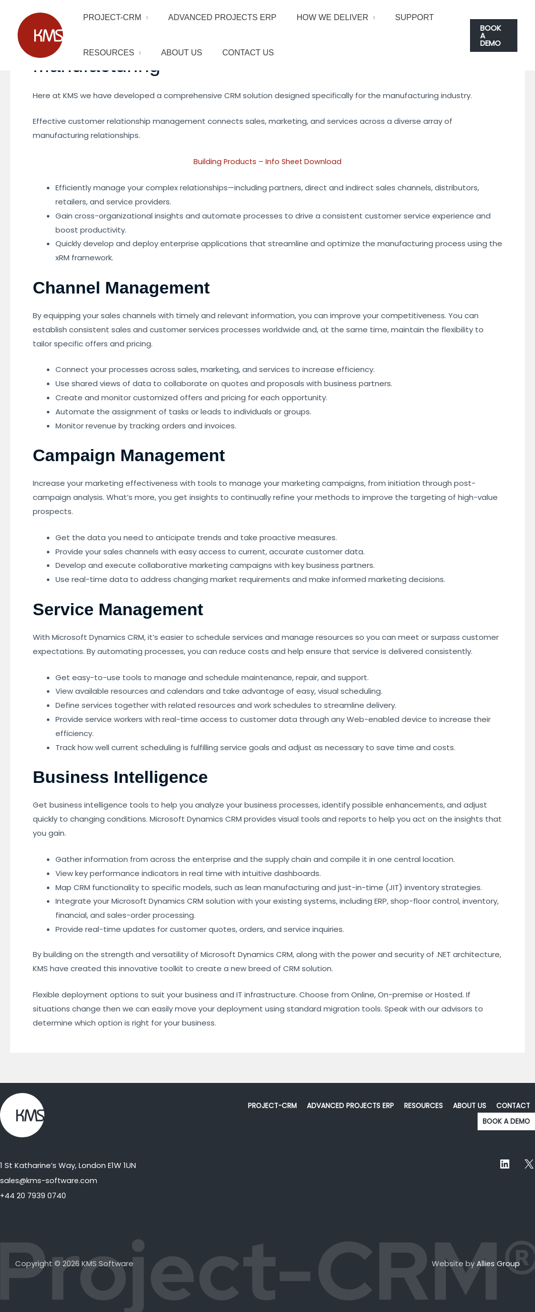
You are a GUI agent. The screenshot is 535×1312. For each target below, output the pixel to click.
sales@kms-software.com (49, 1180)
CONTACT (512, 1106)
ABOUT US (175, 52)
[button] (492, 35)
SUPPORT (400, 17)
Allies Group (498, 1263)
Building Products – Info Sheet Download (267, 161)
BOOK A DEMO (505, 1122)
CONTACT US (238, 52)
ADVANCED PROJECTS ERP (216, 17)
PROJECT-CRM (110, 17)
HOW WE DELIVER (322, 17)
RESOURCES (106, 52)
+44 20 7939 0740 (33, 1195)
